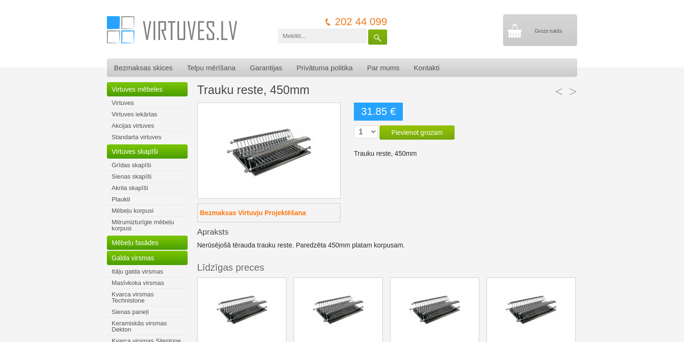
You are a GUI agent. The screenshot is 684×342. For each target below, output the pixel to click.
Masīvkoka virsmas (138, 282)
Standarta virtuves (137, 137)
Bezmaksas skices (143, 68)
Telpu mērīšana (211, 68)
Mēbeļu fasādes (135, 243)
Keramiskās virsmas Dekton (139, 326)
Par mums (383, 68)
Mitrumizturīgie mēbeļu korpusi (143, 225)
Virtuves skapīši (135, 151)
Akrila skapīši (130, 187)
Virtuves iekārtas (134, 114)
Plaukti (121, 199)
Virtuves (123, 102)
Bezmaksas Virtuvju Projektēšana (253, 213)
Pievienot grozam (417, 132)
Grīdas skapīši (131, 165)
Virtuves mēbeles (137, 89)
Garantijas (266, 68)
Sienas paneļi (130, 311)
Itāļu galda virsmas (137, 271)
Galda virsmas (133, 258)
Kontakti (426, 68)
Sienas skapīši (132, 176)
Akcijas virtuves (133, 125)
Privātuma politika (324, 68)
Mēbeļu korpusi (132, 210)
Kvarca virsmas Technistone (133, 297)
